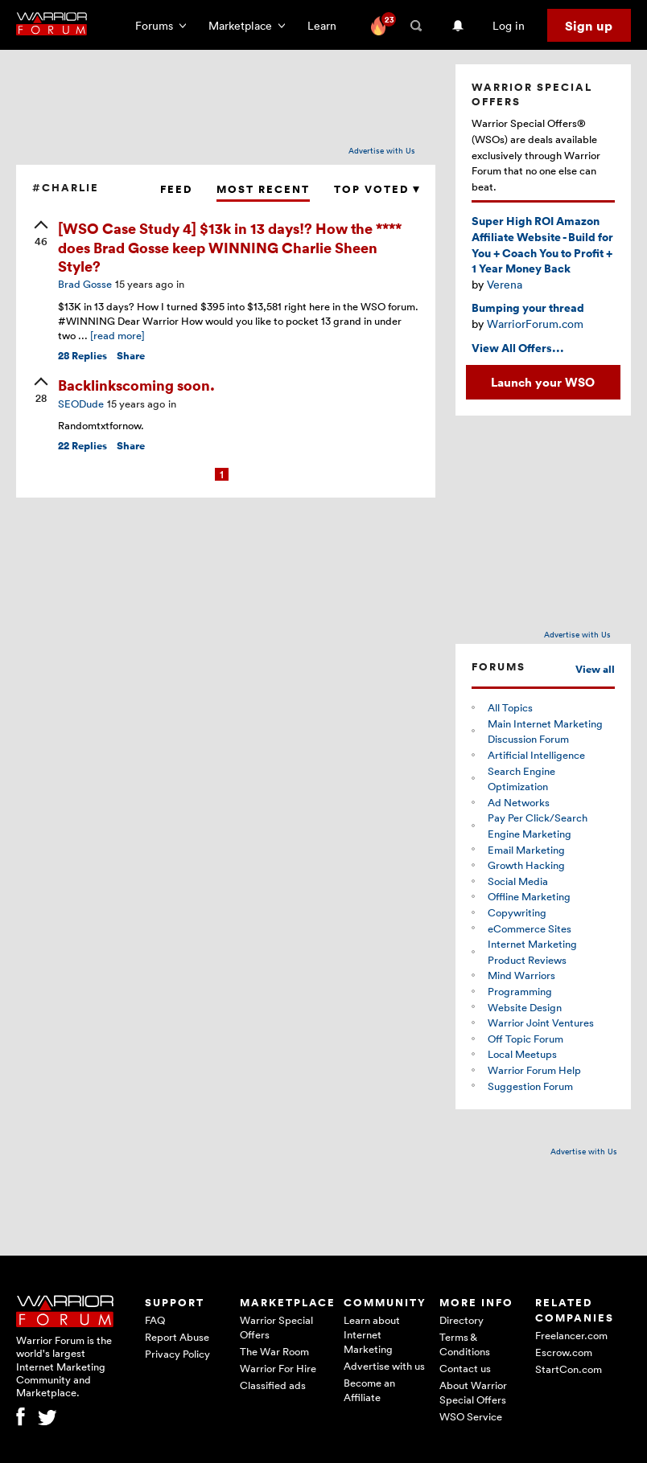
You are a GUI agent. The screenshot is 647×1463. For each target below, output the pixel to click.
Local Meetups (522, 1054)
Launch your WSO (543, 382)
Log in (508, 25)
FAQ (155, 1320)
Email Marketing (526, 849)
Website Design (525, 1007)
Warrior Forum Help (534, 1070)
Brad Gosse (85, 284)
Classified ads (273, 1385)
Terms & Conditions (464, 1344)
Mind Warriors (521, 975)
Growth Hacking (526, 865)
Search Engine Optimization (521, 779)
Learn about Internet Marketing (372, 1334)
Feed (176, 189)
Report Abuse (177, 1337)
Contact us (465, 1368)
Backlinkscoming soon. (136, 385)
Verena (504, 284)
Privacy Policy (177, 1353)
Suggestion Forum (530, 1086)
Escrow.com (563, 1352)
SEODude (81, 403)
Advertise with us (384, 1365)
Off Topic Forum (525, 1038)
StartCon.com (568, 1369)
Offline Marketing (529, 896)
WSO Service (470, 1416)
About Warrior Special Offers (473, 1392)
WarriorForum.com (535, 323)
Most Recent (263, 189)
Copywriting (517, 912)
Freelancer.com (571, 1335)
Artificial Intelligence (536, 755)
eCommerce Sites (529, 928)
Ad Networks (519, 802)
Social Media (518, 881)
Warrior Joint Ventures (541, 1022)
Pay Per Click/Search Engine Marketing (537, 825)
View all (595, 669)
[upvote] (41, 235)
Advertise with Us (381, 150)
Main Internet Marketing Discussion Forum (545, 731)
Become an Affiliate (369, 1389)
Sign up (588, 26)
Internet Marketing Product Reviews (532, 951)
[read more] (117, 335)
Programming (520, 991)
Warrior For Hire (278, 1368)
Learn (326, 25)
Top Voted (376, 189)
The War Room (274, 1351)
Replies (82, 355)
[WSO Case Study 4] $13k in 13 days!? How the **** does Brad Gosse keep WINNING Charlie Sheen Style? (230, 247)
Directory (461, 1320)
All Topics (510, 707)
